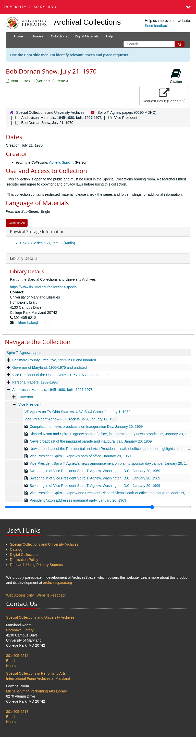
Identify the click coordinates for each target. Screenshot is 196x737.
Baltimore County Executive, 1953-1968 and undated (54, 360)
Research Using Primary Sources (36, 565)
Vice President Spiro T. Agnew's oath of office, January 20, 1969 (80, 456)
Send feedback (156, 26)
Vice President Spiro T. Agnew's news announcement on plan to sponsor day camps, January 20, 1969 (111, 463)
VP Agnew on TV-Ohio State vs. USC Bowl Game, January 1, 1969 (77, 412)
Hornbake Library (19, 630)
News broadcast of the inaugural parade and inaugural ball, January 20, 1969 (91, 441)
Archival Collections (87, 22)
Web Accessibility (20, 595)
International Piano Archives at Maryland (38, 678)
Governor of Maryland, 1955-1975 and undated (49, 367)
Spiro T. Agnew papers (24, 353)
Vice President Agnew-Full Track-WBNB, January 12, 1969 (70, 419)
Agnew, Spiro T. (61, 162)
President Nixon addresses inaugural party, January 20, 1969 (78, 500)
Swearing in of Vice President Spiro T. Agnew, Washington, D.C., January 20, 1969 (95, 471)
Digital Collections (24, 554)
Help (109, 36)
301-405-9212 (17, 656)
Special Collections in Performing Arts (36, 673)
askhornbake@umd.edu (34, 323)
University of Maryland (29, 7)
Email (10, 661)
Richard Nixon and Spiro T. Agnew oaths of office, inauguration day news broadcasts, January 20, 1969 (111, 434)
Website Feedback (51, 595)
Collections (59, 36)
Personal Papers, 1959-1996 (35, 382)
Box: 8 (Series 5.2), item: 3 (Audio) (47, 243)
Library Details (23, 258)
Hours (11, 666)
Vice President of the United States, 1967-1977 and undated (59, 375)
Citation (176, 76)
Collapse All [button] (17, 223)
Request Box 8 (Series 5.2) (164, 95)
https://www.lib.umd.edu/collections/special (44, 287)
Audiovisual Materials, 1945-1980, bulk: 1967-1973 (61, 118)
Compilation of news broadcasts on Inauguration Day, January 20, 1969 (86, 426)
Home (18, 36)
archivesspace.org (57, 582)
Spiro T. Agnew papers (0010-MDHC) (126, 112)
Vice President (125, 118)
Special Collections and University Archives (50, 112)
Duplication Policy (24, 560)
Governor (25, 397)
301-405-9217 (17, 712)
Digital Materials (86, 36)
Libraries (37, 36)
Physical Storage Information (37, 231)
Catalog (16, 549)
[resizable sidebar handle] (98, 507)
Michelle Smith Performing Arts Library (36, 691)
